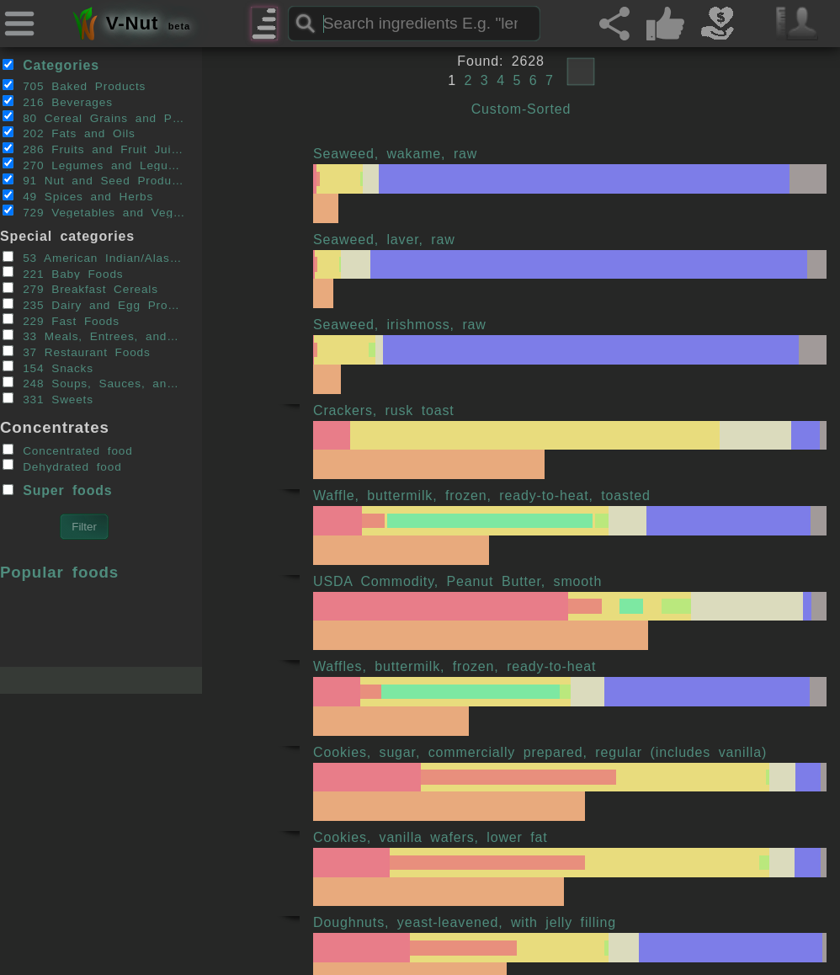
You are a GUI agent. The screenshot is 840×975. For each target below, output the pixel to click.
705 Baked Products (74, 86)
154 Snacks (48, 367)
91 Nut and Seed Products (94, 180)
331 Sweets (48, 399)
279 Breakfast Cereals (80, 289)
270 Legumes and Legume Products (94, 164)
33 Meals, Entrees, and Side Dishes (94, 336)
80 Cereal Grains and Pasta (94, 117)
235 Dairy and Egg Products (94, 305)
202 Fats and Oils (69, 133)
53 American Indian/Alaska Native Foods (94, 257)
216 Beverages (58, 102)
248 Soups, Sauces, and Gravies (94, 383)
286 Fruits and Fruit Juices (94, 149)
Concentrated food (68, 450)
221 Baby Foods (63, 273)
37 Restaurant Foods (77, 352)
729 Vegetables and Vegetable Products (94, 211)
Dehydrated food (62, 465)
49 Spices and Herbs (78, 196)
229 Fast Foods (61, 320)
